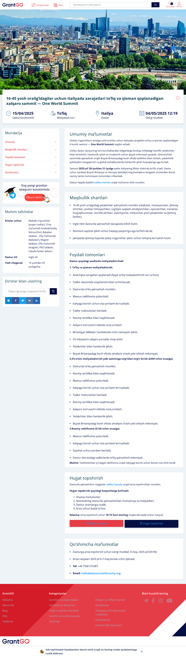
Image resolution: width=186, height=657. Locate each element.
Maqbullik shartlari (31, 149)
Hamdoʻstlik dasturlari (108, 624)
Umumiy (31, 141)
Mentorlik (8, 604)
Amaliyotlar (102, 604)
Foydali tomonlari (31, 156)
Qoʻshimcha (31, 171)
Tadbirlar (7, 620)
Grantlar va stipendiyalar (64, 598)
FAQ (4, 614)
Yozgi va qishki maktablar (64, 609)
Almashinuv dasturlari (62, 604)
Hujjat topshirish (31, 164)
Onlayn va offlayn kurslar (110, 598)
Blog (5, 609)
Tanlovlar (54, 620)
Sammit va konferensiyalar (65, 614)
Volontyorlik (102, 618)
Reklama (7, 598)
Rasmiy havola (96, 523)
